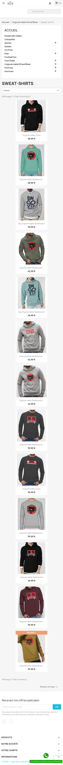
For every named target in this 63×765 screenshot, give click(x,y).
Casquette (9, 39)
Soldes (7, 46)
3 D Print (8, 50)
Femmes (8, 67)
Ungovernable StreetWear (17, 64)
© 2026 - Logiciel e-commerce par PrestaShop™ (24, 761)
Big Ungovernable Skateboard (31, 223)
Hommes (8, 71)
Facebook (4, 722)
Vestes (7, 43)
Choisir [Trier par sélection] (31, 90)
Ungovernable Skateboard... (31, 179)
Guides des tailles (13, 36)
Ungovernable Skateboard (31, 577)
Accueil (11, 30)
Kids (6, 53)
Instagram (11, 722)
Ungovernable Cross (31, 135)
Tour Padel (9, 60)
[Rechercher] (44, 11)
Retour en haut (49, 686)
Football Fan (10, 57)
